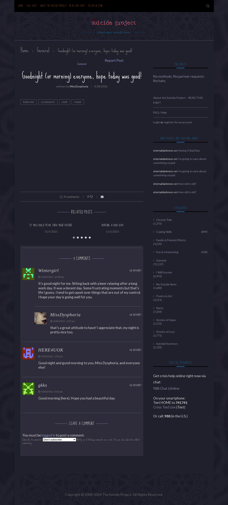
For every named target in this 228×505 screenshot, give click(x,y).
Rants (160, 308)
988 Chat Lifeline (166, 388)
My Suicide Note (166, 284)
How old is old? (187, 183)
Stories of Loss (165, 331)
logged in (48, 435)
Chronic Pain (164, 219)
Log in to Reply (135, 271)
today (77, 102)
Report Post (114, 60)
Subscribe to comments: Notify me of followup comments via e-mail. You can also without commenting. (81, 441)
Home (20, 6)
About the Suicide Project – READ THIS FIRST (62, 6)
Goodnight (48, 102)
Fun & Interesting (181, 252)
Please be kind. (96, 6)
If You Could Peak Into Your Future (51, 225)
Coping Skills (181, 232)
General (43, 50)
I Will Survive (164, 272)
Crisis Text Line (164, 407)
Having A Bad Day (112, 225)
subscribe (129, 439)
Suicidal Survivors (167, 343)
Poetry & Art (164, 296)
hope (64, 102)
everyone (28, 102)
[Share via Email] (102, 196)
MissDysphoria (79, 86)
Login (156, 122)
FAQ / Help (32, 6)
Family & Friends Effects (171, 240)
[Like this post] (94, 196)
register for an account (178, 122)
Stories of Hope (166, 320)
